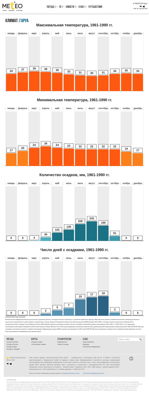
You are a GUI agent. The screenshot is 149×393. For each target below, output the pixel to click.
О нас (81, 7)
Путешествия (95, 7)
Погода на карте (37, 342)
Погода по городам (13, 349)
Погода (50, 7)
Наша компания (88, 342)
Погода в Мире (12, 347)
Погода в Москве (12, 342)
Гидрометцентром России (70, 373)
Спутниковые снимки (38, 344)
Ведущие (86, 344)
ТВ (60, 7)
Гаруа (23, 21)
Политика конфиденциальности (93, 373)
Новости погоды (63, 344)
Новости (70, 7)
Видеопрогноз (62, 342)
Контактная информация (91, 347)
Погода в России (12, 344)
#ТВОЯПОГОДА (140, 3)
